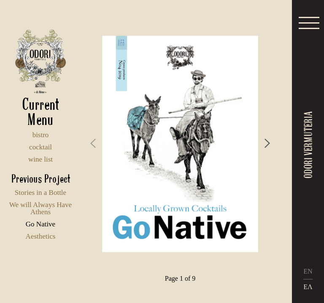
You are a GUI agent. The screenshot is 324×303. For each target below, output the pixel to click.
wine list (40, 159)
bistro (40, 134)
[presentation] (93, 143)
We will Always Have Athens (40, 208)
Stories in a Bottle (40, 193)
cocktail (40, 147)
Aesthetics (41, 236)
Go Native (40, 224)
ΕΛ (307, 286)
